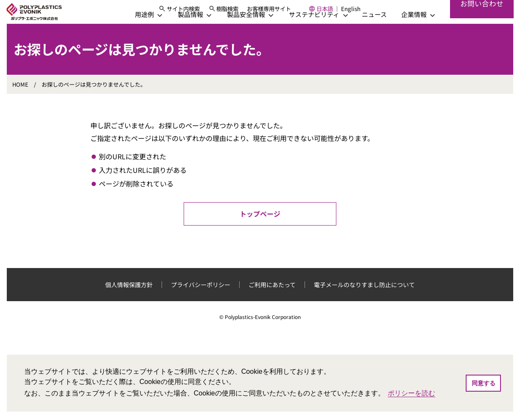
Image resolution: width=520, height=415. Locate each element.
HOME (20, 103)
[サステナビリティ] (311, 33)
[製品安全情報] (243, 33)
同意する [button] (483, 383)
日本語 (343, 12)
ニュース (367, 33)
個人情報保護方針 (129, 303)
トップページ (260, 233)
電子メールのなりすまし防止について (364, 303)
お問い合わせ (481, 21)
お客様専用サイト (288, 12)
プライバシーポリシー (200, 303)
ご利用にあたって (272, 303)
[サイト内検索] (197, 12)
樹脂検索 (246, 12)
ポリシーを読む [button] (411, 393)
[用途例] (141, 33)
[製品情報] (187, 33)
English (370, 12)
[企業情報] (411, 33)
